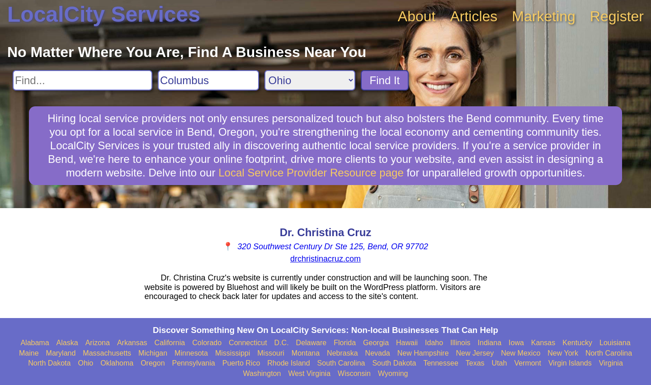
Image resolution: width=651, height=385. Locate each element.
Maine (29, 353)
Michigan (152, 353)
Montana (306, 353)
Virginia (611, 363)
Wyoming (393, 373)
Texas (475, 363)
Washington (262, 373)
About (417, 16)
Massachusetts (107, 353)
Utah (499, 363)
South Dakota (394, 363)
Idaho (434, 343)
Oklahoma (116, 363)
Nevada (377, 353)
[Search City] (208, 80)
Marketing (544, 16)
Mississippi (232, 353)
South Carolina (341, 363)
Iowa (516, 343)
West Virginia (309, 373)
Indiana (490, 343)
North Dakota (49, 363)
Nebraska (342, 353)
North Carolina (608, 353)
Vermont (527, 363)
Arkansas (132, 343)
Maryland (61, 353)
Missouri (270, 353)
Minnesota (191, 353)
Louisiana (615, 343)
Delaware (311, 343)
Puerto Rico (241, 363)
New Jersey (475, 353)
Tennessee (440, 363)
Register (617, 16)
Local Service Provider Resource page (311, 172)
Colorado (207, 343)
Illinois (460, 343)
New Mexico (520, 353)
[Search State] (309, 80)
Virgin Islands (570, 363)
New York (562, 353)
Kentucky (577, 343)
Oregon (153, 363)
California (170, 343)
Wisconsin (354, 373)
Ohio (85, 363)
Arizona (97, 343)
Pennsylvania (193, 363)
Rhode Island (288, 363)
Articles (473, 16)
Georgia (376, 343)
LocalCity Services (103, 14)
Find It (385, 80)
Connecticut (248, 343)
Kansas (543, 343)
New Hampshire (423, 353)
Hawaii (407, 343)
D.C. (281, 343)
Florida (345, 343)
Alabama (34, 343)
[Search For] (82, 80)
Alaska (67, 343)
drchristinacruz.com (325, 258)
